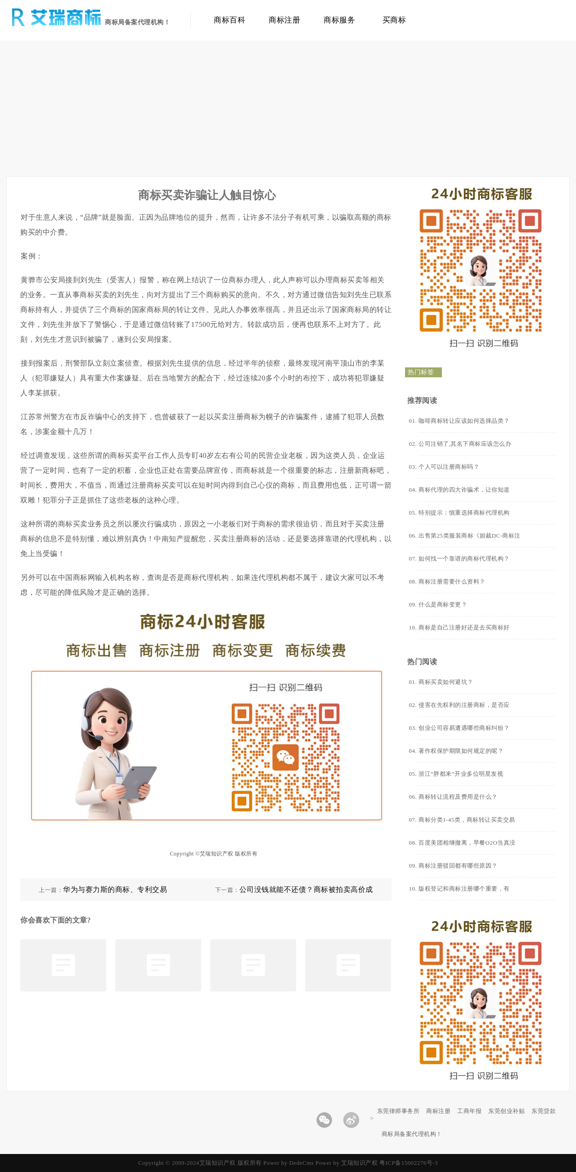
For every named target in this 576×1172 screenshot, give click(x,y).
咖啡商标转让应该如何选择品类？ (464, 420)
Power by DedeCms (288, 1162)
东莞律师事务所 (398, 1111)
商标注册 (284, 20)
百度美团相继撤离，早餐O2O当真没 (467, 842)
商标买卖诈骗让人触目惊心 (207, 195)
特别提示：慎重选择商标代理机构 (464, 512)
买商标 (394, 20)
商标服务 (339, 20)
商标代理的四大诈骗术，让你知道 (464, 489)
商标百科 (229, 20)
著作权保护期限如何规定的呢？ (461, 750)
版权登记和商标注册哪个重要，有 (464, 888)
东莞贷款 (543, 1111)
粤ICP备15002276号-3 (408, 1162)
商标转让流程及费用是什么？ (458, 796)
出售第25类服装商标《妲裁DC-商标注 (469, 535)
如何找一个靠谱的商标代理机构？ (464, 558)
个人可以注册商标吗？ (448, 466)
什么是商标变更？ (442, 604)
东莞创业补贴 (506, 1111)
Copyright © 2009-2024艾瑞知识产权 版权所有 (200, 1162)
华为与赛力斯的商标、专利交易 (115, 889)
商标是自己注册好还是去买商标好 (464, 627)
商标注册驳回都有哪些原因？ (458, 865)
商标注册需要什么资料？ (452, 581)
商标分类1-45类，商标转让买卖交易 (466, 819)
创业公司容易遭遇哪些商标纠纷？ (464, 727)
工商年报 (469, 1111)
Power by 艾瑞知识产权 (346, 1162)
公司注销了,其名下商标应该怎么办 (464, 443)
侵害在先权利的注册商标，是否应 (464, 704)
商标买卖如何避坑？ (445, 682)
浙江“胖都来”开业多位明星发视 (460, 773)
